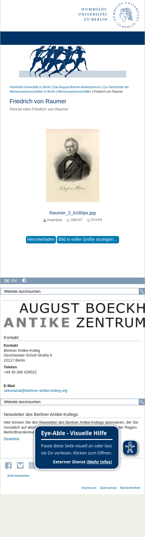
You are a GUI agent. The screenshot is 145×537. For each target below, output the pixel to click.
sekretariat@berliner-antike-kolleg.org (35, 390)
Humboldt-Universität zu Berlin (30, 87)
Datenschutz (108, 488)
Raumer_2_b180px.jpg (72, 212)
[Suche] (142, 291)
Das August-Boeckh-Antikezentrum (77, 87)
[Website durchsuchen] (72, 291)
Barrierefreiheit (130, 488)
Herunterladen (40, 239)
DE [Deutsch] (7, 280)
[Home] (21, 38)
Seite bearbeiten (18, 475)
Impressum (88, 488)
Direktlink (11, 439)
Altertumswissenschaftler (74, 91)
